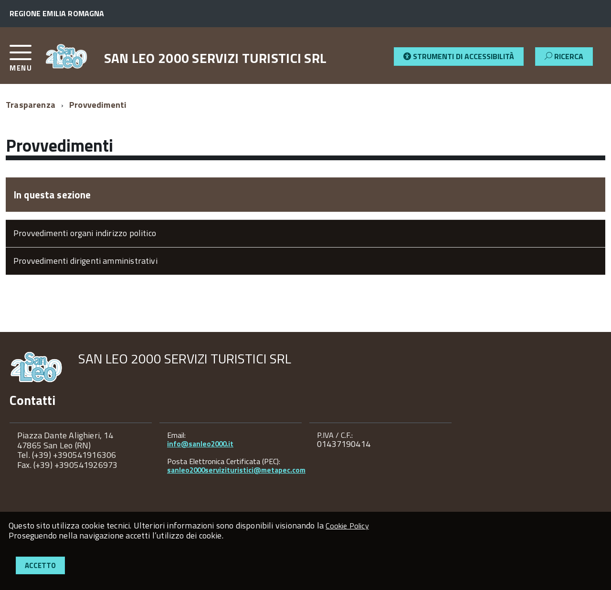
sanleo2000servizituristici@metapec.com (236, 470)
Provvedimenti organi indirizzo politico (84, 233)
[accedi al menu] (27, 62)
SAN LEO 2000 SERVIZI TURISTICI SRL (215, 58)
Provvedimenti (97, 104)
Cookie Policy (347, 525)
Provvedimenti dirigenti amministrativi (85, 260)
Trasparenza (30, 104)
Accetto (40, 565)
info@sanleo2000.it (200, 443)
